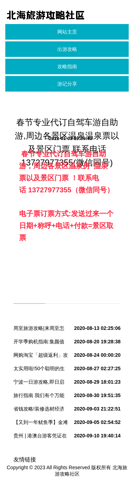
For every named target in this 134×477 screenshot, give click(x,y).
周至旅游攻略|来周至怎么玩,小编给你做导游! (38, 329)
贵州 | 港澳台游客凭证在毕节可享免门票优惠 (40, 437)
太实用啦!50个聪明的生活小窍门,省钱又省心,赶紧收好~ (39, 370)
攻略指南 (67, 66)
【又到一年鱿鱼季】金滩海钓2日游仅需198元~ (40, 423)
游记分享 (67, 84)
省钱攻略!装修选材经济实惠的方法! (38, 410)
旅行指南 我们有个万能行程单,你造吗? (38, 396)
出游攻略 (67, 49)
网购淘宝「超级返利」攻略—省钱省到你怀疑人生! (40, 356)
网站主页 (67, 32)
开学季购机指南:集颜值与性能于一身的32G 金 (38, 343)
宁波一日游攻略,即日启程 (38, 383)
